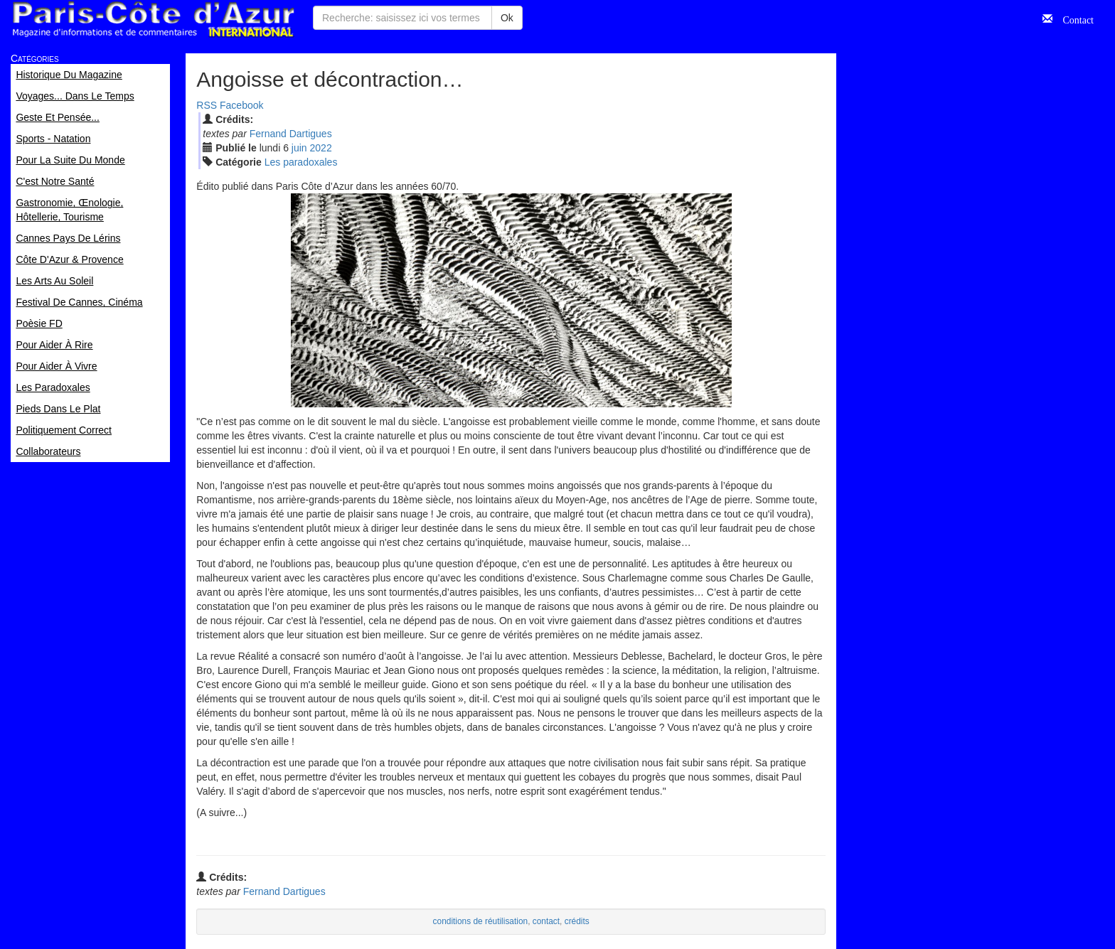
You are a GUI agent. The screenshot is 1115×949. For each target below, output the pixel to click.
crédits (577, 921)
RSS (206, 105)
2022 (321, 148)
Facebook (241, 105)
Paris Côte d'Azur (153, 19)
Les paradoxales (301, 162)
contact (546, 921)
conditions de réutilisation (480, 921)
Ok (507, 17)
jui (299, 148)
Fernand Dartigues (291, 133)
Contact (1073, 18)
